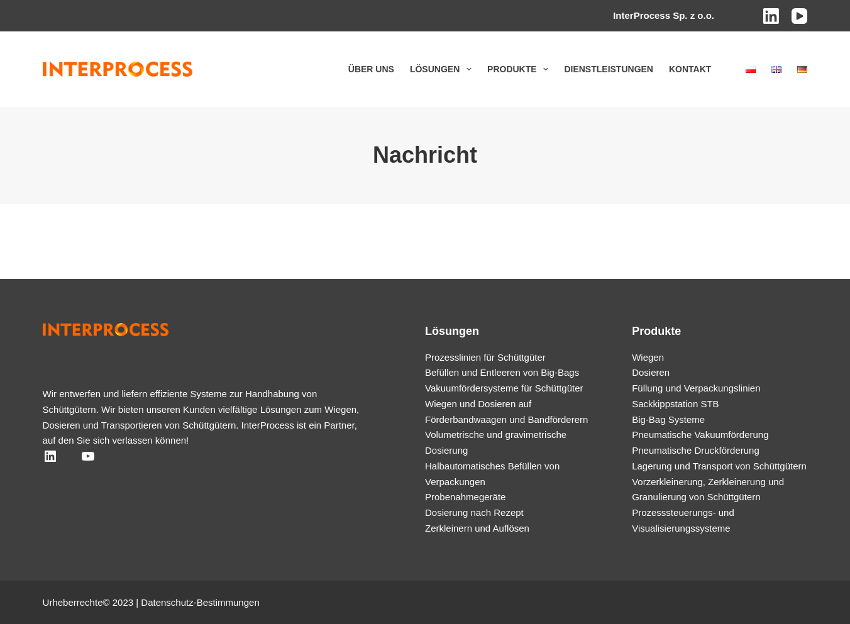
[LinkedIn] (771, 16)
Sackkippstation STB (675, 403)
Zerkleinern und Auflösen (477, 528)
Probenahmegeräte (465, 496)
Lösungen (443, 69)
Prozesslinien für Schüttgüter (485, 357)
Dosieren (651, 372)
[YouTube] (799, 16)
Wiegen (648, 357)
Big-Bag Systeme (668, 419)
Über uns (371, 69)
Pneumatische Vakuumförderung (700, 434)
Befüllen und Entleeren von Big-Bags (502, 372)
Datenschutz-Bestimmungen (200, 602)
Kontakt (690, 69)
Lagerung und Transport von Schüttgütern (719, 466)
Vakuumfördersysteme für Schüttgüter (504, 388)
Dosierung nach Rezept (474, 512)
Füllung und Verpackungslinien (696, 388)
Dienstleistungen (608, 69)
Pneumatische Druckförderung (695, 450)
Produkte (520, 69)
